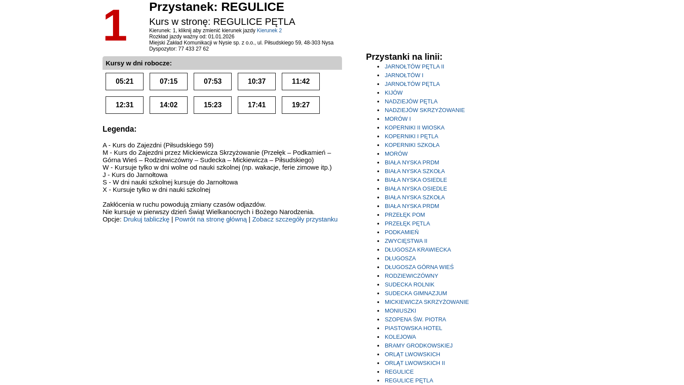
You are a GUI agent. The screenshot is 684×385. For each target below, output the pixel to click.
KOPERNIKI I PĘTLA (411, 136)
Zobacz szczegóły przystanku (295, 219)
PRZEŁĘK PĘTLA (407, 223)
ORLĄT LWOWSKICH (412, 354)
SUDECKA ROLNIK (409, 284)
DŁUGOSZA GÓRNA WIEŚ (419, 267)
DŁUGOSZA (400, 258)
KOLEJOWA (400, 337)
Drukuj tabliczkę (146, 219)
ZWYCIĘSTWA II (406, 241)
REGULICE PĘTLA (409, 380)
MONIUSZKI (400, 310)
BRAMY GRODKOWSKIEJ (419, 345)
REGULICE (399, 371)
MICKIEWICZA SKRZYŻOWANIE (427, 302)
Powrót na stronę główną (211, 219)
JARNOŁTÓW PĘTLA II (415, 66)
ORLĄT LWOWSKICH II (415, 363)
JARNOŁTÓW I (404, 75)
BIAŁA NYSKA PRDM (412, 162)
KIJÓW (394, 92)
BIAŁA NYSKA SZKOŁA (415, 171)
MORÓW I (398, 119)
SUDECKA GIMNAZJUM (416, 293)
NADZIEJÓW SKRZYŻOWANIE (425, 110)
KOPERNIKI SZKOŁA (412, 145)
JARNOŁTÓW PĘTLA (412, 84)
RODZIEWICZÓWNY (411, 276)
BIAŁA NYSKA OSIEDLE (416, 180)
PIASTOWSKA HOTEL (413, 328)
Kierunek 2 (269, 30)
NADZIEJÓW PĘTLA (411, 101)
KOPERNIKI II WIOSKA (415, 127)
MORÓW (396, 153)
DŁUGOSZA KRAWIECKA (418, 249)
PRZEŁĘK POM (405, 214)
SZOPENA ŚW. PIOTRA (415, 319)
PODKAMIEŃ (402, 232)
